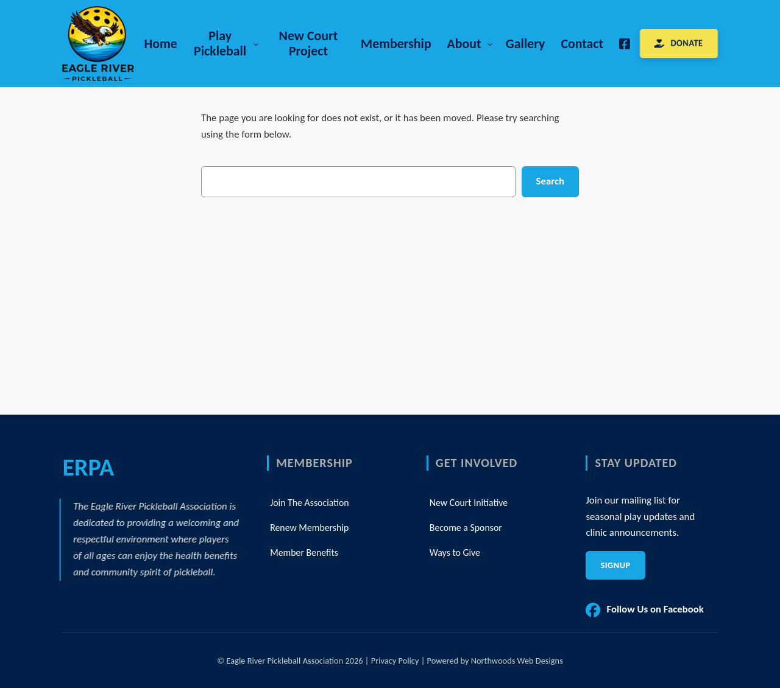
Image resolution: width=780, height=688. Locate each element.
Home (160, 43)
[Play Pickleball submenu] (256, 43)
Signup (615, 565)
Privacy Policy (395, 660)
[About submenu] (490, 43)
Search (550, 181)
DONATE (687, 43)
